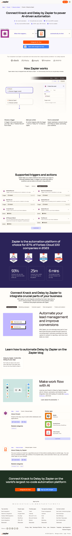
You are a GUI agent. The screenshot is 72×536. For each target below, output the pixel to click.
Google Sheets (21, 513)
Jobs (48, 527)
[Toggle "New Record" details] (18, 200)
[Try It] (18, 195)
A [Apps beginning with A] (15, 504)
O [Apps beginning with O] (39, 504)
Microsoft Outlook (33, 518)
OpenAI (66, 394)
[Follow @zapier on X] (12, 528)
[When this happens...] (18, 33)
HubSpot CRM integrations (7, 515)
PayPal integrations (5, 518)
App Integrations (67, 527)
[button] (36, 46)
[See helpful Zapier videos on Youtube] (15, 528)
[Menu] (69, 2)
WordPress (20, 518)
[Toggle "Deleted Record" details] (18, 191)
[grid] (9, 89)
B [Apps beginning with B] (17, 504)
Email (43, 515)
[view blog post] (12, 362)
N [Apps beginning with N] (37, 504)
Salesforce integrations (6, 513)
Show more (4, 522)
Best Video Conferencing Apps (63, 511)
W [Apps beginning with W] (53, 504)
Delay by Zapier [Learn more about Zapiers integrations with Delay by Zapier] (16, 7)
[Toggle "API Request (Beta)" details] (18, 219)
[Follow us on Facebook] (7, 528)
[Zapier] (5, 2)
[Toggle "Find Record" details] (53, 218)
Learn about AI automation (50, 400)
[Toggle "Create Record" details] (18, 209)
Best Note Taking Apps (61, 518)
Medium (31, 520)
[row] (9, 89)
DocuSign (20, 515)
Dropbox (20, 511)
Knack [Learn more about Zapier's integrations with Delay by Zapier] (17, 411)
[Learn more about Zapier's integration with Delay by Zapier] (5, 449)
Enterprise (52, 527)
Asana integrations (5, 520)
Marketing (44, 520)
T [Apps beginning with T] (48, 504)
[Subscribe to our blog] (17, 528)
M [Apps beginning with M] (35, 504)
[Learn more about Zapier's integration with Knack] (5, 413)
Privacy (69, 533)
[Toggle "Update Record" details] (53, 209)
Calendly (31, 513)
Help (24, 422)
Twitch (30, 511)
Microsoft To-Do (32, 515)
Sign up (65, 1)
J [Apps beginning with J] (30, 504)
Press (44, 527)
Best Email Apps (60, 513)
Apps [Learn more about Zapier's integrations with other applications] (3, 7)
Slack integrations (5, 511)
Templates (59, 527)
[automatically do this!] (54, 33)
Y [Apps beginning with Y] (57, 504)
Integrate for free (36, 42)
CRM (43, 518)
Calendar (44, 513)
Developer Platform (37, 527)
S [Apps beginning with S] (46, 504)
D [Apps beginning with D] (20, 504)
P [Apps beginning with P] (41, 504)
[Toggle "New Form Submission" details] (53, 191)
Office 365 (20, 520)
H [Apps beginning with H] (27, 504)
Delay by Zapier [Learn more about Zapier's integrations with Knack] (19, 447)
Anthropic (42, 396)
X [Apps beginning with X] (55, 504)
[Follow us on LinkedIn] (10, 528)
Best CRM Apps (59, 515)
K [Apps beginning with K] (32, 504)
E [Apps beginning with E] (22, 504)
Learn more (15, 422)
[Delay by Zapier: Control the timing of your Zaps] (12, 362)
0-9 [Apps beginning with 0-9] (13, 504)
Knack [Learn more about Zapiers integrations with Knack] (8, 7)
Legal (65, 533)
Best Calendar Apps (60, 520)
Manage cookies (59, 533)
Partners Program (66, 529)
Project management (46, 511)
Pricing (26, 527)
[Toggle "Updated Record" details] (53, 200)
